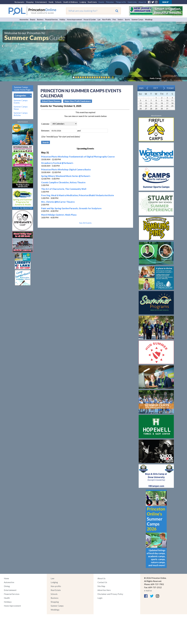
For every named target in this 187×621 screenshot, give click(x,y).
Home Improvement (74, 20)
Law (99, 20)
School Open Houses (51, 101)
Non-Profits (106, 20)
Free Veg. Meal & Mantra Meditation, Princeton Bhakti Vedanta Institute (77, 195)
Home (6, 578)
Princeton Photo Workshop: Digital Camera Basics (66, 169)
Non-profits (56, 586)
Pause (113, 77)
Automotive (24, 20)
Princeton (110, 2)
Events (101, 2)
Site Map (101, 586)
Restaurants (19, 2)
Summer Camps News (21, 107)
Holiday (62, 20)
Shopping (29, 2)
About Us (142, 2)
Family (51, 2)
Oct (155, 88)
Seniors (120, 20)
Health (7, 598)
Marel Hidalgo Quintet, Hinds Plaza (58, 214)
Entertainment (41, 2)
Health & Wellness (70, 2)
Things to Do (121, 2)
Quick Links (132, 2)
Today (170, 88)
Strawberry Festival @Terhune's (57, 163)
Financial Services (51, 20)
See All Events (85, 223)
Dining (7, 586)
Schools (58, 2)
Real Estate (92, 2)
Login (99, 598)
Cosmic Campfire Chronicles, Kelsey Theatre (63, 182)
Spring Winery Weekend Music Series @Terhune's (65, 176)
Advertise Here (104, 590)
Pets (114, 20)
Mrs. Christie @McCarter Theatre (58, 202)
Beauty (32, 20)
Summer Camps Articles (21, 114)
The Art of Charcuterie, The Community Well (63, 189)
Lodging (83, 2)
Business (40, 20)
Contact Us (102, 582)
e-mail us (148, 590)
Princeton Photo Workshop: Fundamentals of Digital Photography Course (78, 156)
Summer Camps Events (21, 101)
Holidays (8, 602)
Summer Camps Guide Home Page (22, 88)
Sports (127, 20)
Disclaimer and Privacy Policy (110, 594)
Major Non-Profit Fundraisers (78, 101)
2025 (141, 88)
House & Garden (90, 20)
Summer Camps (137, 20)
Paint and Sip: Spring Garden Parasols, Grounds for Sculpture (71, 208)
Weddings (148, 20)
